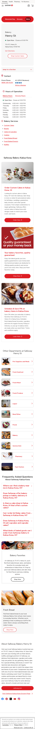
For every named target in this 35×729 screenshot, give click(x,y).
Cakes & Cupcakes (10, 132)
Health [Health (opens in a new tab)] (11, 2)
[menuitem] (10, 19)
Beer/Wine (21, 414)
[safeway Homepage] (9, 6)
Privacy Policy (18, 725)
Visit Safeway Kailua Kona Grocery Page (17, 694)
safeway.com (23, 688)
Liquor (21, 403)
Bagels (6, 128)
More (28, 19)
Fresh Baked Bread (10, 138)
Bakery (21, 435)
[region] (17, 723)
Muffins (6, 144)
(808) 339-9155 (7, 83)
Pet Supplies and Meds (21, 361)
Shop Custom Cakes (17, 56)
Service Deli (21, 446)
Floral (21, 425)
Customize (5, 725)
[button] (29, 5)
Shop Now (19, 579)
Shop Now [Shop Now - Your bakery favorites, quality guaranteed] (22, 276)
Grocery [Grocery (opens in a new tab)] (4, 2)
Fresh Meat (21, 382)
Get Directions (10, 51)
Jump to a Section (17, 69)
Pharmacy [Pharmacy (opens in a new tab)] (17, 2)
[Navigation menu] (2, 6)
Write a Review (20, 85)
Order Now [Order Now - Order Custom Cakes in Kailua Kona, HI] (22, 220)
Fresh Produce (21, 393)
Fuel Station (23, 467)
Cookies (6, 135)
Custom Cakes (9, 125)
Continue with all (28, 727)
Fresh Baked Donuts (11, 141)
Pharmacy (23, 456)
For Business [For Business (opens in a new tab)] (25, 2)
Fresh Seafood (21, 372)
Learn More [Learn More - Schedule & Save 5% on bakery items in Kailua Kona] (22, 336)
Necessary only (18, 727)
